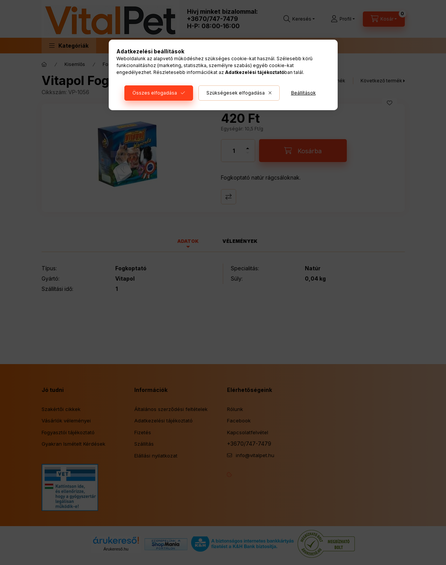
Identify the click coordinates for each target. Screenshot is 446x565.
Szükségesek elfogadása (235, 93)
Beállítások (303, 93)
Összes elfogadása (154, 93)
